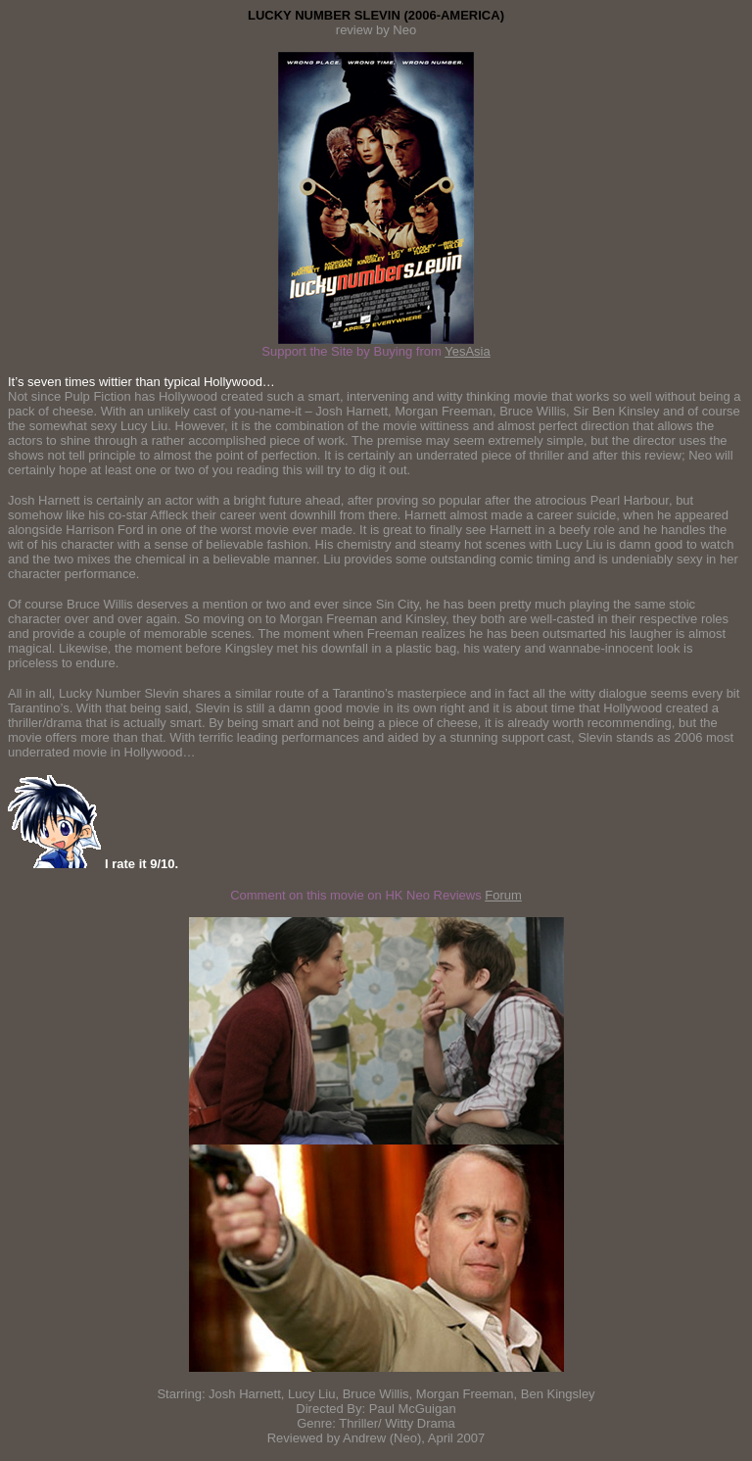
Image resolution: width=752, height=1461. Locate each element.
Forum (503, 895)
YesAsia (468, 351)
